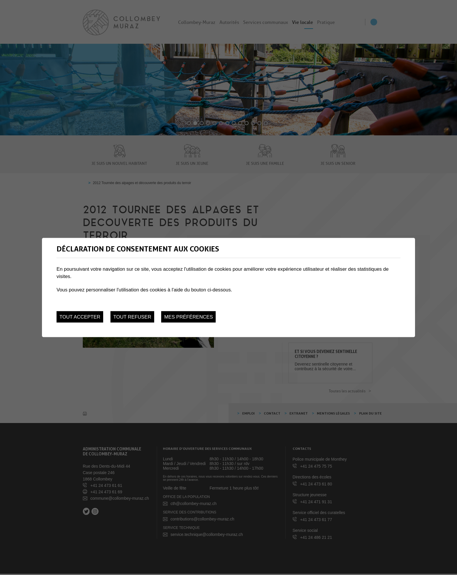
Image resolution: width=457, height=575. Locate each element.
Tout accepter (79, 317)
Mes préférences (188, 317)
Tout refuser (132, 317)
